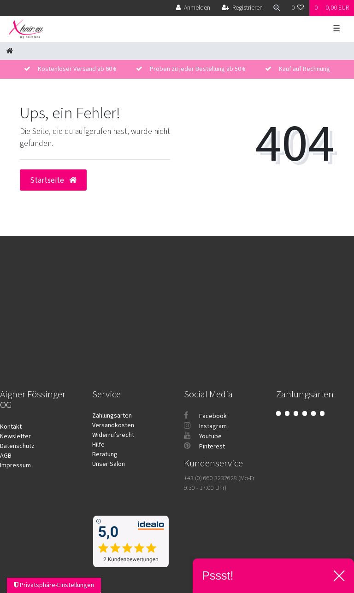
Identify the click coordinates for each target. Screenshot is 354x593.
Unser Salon (108, 464)
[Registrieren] (242, 8)
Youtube (203, 436)
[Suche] (277, 8)
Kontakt (11, 426)
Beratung (105, 454)
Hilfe (98, 444)
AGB (6, 455)
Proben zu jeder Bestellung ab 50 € (198, 69)
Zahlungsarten (112, 415)
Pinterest (204, 446)
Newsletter (15, 436)
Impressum (15, 465)
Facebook (205, 416)
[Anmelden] (193, 8)
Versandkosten (113, 425)
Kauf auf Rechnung (304, 69)
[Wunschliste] (297, 8)
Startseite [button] (53, 180)
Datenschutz (17, 446)
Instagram (205, 426)
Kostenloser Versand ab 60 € (77, 69)
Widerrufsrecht (113, 435)
